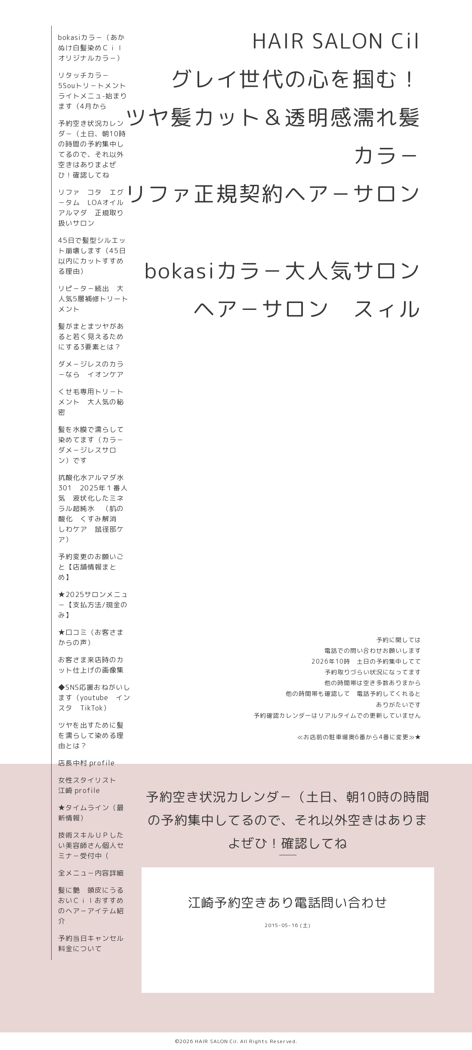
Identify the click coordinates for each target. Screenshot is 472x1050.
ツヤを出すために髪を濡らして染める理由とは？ (91, 735)
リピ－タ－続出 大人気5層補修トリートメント (93, 299)
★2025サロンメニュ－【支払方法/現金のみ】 (93, 605)
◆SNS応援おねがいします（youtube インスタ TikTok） (94, 698)
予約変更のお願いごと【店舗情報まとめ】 (91, 567)
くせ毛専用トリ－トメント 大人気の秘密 (91, 402)
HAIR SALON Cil (216, 1041)
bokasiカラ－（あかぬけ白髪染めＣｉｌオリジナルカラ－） (91, 48)
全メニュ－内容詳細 (91, 873)
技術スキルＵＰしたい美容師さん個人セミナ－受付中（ (91, 845)
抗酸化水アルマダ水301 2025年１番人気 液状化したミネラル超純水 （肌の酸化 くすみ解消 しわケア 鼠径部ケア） (93, 508)
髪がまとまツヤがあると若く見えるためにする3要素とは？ (91, 336)
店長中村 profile (86, 763)
